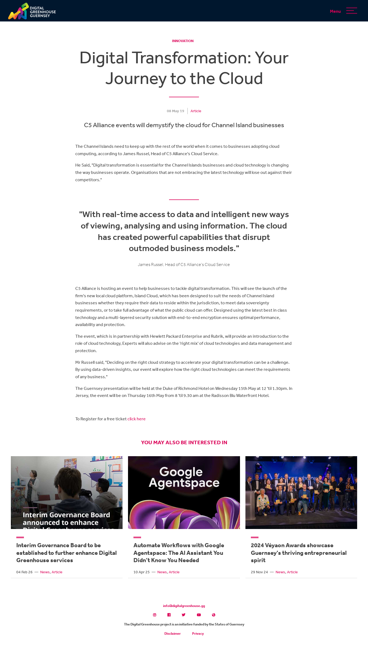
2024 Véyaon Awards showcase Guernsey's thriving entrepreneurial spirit (299, 552)
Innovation (183, 41)
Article (196, 110)
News (45, 571)
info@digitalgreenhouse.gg (184, 605)
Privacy (198, 633)
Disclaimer (172, 633)
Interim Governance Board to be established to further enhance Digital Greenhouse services (66, 552)
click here (136, 418)
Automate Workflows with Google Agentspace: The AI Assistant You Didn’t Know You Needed (178, 552)
